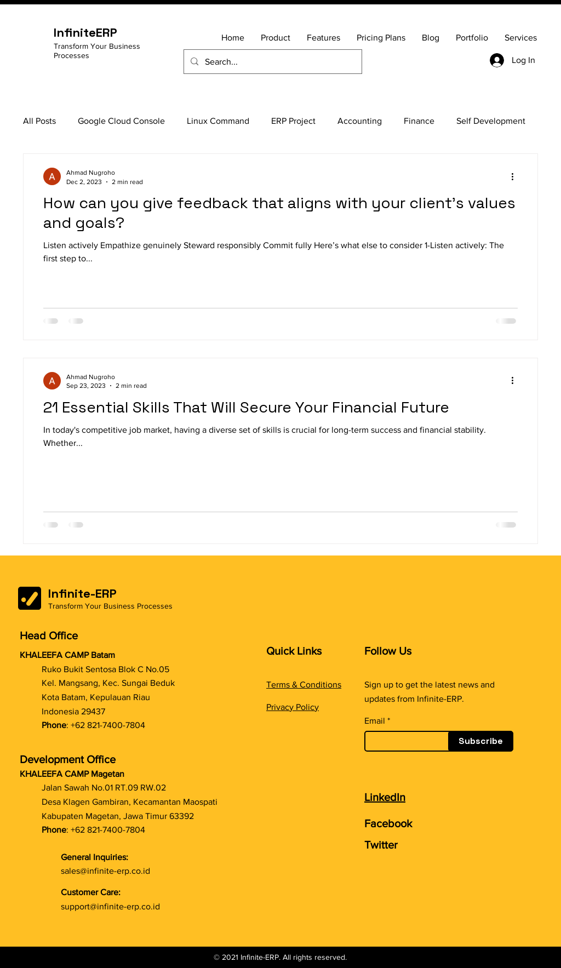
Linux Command (218, 120)
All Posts (39, 120)
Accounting (359, 120)
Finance (419, 120)
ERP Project (293, 120)
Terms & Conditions (303, 684)
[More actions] (516, 176)
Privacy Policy (292, 707)
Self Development (490, 120)
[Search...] (272, 61)
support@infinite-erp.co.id (110, 906)
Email (374, 721)
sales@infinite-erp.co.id (105, 870)
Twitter (381, 845)
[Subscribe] (480, 741)
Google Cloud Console (121, 120)
